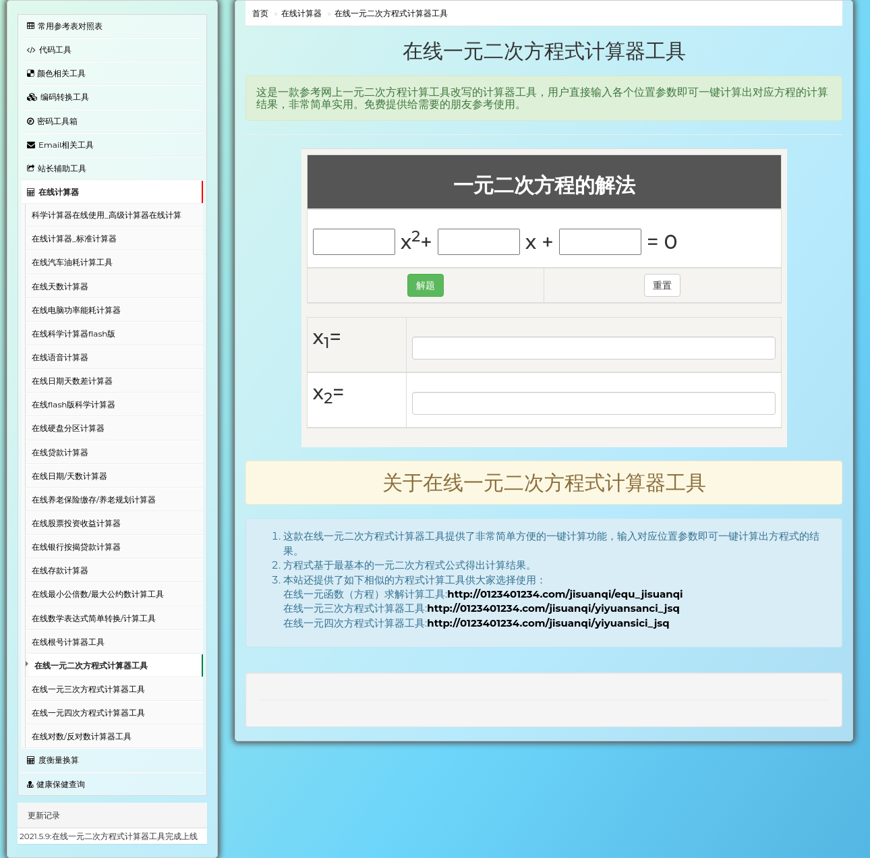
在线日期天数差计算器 (72, 381)
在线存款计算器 (60, 570)
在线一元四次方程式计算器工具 (88, 713)
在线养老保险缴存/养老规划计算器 (94, 499)
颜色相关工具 (56, 73)
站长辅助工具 (56, 168)
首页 (260, 13)
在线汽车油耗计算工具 (72, 262)
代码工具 (49, 50)
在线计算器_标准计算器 (74, 238)
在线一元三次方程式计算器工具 (88, 689)
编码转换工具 (58, 97)
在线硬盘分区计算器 (68, 428)
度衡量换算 (53, 760)
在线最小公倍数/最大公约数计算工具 (98, 594)
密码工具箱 (52, 121)
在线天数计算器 (60, 286)
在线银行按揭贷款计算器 (76, 547)
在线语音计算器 (60, 357)
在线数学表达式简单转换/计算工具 (94, 618)
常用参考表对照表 (65, 26)
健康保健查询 (56, 784)
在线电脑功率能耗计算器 (76, 310)
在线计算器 (53, 192)
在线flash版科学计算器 (73, 404)
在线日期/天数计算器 (69, 476)
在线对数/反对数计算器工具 (82, 736)
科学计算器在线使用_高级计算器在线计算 (106, 215)
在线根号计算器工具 (68, 642)
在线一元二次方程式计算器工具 (91, 665)
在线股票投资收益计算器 (76, 523)
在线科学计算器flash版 (73, 333)
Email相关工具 (60, 145)
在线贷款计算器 (60, 452)
